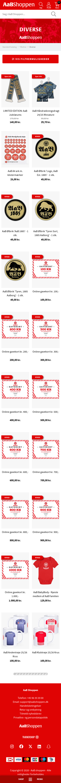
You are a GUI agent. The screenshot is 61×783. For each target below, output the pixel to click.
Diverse (32, 47)
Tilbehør (23, 47)
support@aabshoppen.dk (34, 702)
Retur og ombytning (30, 709)
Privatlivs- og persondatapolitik (31, 717)
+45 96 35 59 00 (35, 698)
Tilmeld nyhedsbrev (30, 713)
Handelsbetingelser (30, 705)
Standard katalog (9, 47)
